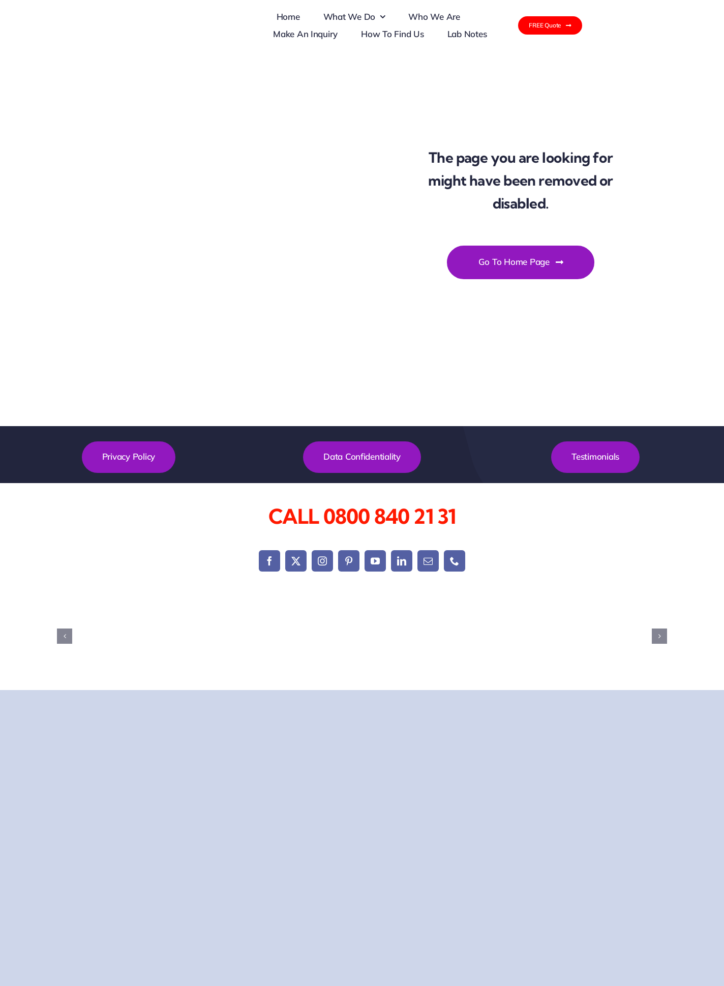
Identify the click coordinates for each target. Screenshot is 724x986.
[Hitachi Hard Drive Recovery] (616, 636)
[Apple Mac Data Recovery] (209, 636)
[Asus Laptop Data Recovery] (311, 636)
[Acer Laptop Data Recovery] (108, 636)
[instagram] (322, 561)
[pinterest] (348, 561)
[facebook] (269, 561)
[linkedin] (401, 561)
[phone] (454, 561)
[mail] (428, 561)
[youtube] (375, 561)
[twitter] (296, 561)
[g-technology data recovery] (514, 636)
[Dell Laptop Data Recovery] (413, 636)
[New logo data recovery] (221, 12)
